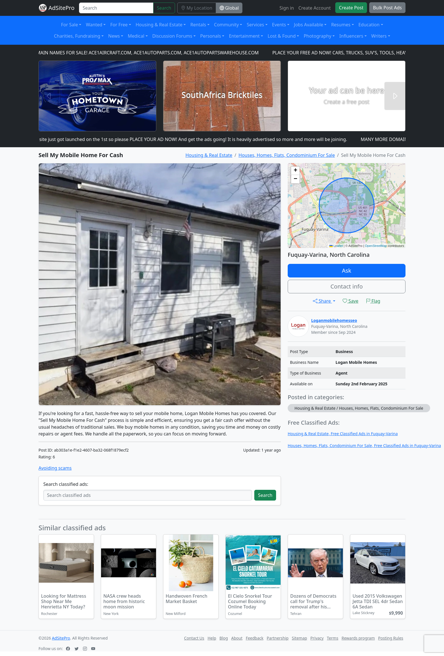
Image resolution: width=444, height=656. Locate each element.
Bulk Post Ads (387, 8)
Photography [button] (317, 36)
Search (164, 8)
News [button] (114, 36)
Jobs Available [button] (308, 25)
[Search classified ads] (147, 495)
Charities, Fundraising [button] (77, 36)
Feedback (254, 638)
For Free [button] (118, 25)
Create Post (351, 8)
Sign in (286, 8)
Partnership (278, 638)
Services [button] (255, 25)
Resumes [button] (340, 25)
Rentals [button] (198, 25)
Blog (223, 638)
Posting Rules (390, 638)
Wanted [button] (94, 25)
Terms (332, 638)
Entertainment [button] (244, 36)
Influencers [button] (351, 36)
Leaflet (336, 245)
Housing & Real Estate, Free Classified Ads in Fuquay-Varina (343, 433)
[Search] (116, 8)
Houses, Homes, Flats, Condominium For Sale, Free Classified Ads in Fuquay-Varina (364, 445)
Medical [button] (136, 36)
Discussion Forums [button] (172, 36)
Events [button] (279, 25)
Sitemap (299, 638)
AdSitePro (61, 8)
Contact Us (194, 638)
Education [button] (369, 25)
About (237, 638)
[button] (295, 170)
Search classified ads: (65, 484)
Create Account (314, 8)
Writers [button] (379, 36)
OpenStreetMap (376, 245)
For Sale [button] (69, 25)
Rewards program (358, 638)
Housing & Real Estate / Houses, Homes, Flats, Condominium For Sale (358, 408)
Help (212, 638)
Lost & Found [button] (282, 36)
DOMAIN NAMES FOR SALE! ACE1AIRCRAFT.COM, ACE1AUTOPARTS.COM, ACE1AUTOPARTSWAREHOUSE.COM (146, 53)
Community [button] (226, 25)
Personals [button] (210, 36)
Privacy (317, 638)
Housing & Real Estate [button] (159, 25)
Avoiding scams (55, 468)
